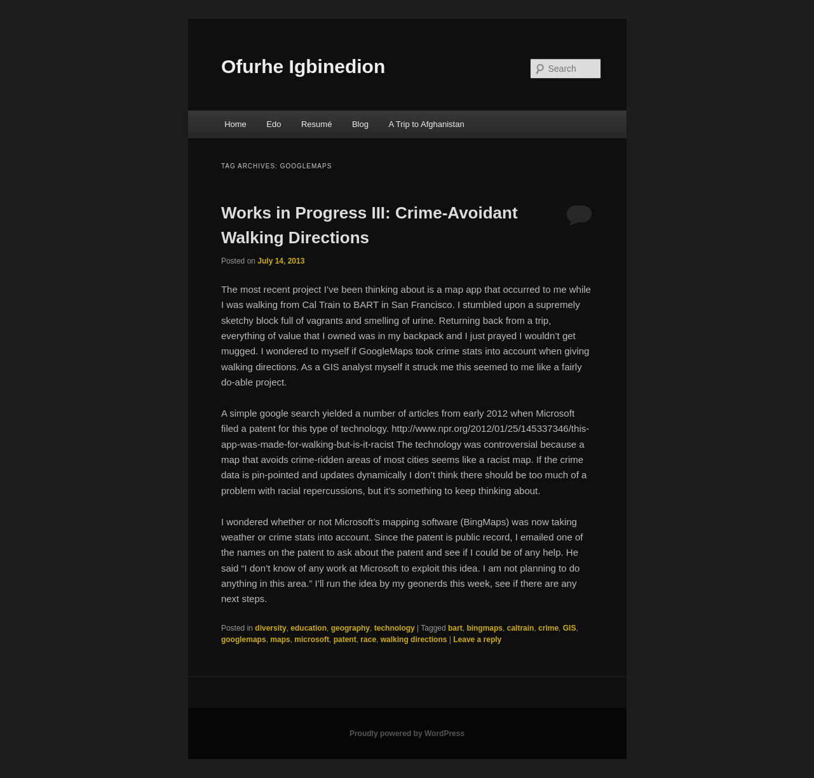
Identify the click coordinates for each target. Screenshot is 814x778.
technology (394, 628)
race (368, 639)
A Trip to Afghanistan (426, 124)
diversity (270, 628)
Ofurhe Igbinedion (303, 66)
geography (350, 628)
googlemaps (243, 639)
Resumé (316, 124)
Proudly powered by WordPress (407, 733)
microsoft (311, 639)
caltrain (520, 628)
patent (345, 639)
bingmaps (484, 628)
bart (455, 628)
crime (548, 628)
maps (280, 639)
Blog (360, 124)
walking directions (414, 639)
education (308, 628)
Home (235, 124)
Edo (273, 124)
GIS (569, 628)
